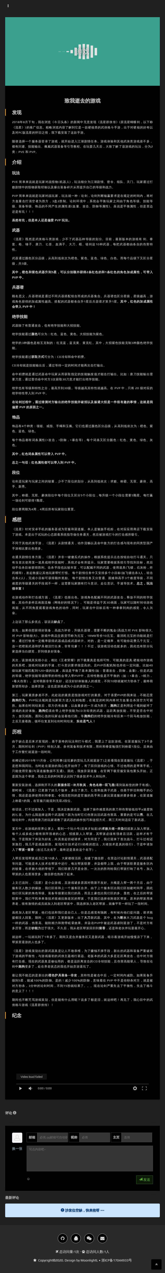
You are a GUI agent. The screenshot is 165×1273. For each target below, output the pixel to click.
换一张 (17, 1149)
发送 (144, 1180)
